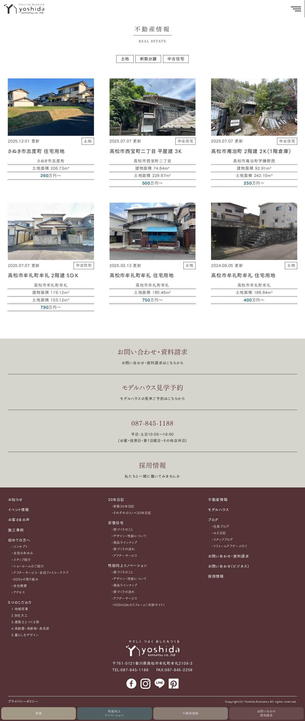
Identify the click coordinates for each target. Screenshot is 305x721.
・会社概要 (19, 586)
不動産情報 (190, 713)
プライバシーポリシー (23, 701)
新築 (38, 713)
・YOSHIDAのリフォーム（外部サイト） (138, 605)
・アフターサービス (124, 555)
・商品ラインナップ (124, 542)
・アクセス (18, 592)
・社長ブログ (220, 526)
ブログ (213, 520)
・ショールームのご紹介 (27, 566)
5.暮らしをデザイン (25, 635)
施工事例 (16, 530)
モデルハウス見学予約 (152, 387)
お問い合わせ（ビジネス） (228, 566)
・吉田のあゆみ (22, 553)
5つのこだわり (19, 602)
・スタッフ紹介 (21, 559)
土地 (125, 59)
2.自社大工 (19, 615)
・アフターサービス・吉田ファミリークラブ (40, 572)
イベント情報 (18, 510)
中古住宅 (175, 59)
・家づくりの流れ (123, 549)
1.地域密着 (19, 609)
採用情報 (152, 465)
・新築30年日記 (122, 506)
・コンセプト (19, 546)
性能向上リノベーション (114, 713)
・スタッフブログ (222, 539)
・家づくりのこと (122, 529)
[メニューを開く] (296, 9)
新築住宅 (116, 523)
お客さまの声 (19, 520)
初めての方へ (19, 540)
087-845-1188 (152, 423)
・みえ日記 (218, 533)
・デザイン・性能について (129, 536)
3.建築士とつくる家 (25, 622)
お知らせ (15, 500)
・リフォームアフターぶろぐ (229, 546)
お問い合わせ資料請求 (266, 713)
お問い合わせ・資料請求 (152, 352)
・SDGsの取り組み (25, 579)
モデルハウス (218, 510)
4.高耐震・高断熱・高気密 (30, 628)
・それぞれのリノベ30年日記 (131, 513)
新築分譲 (148, 59)
